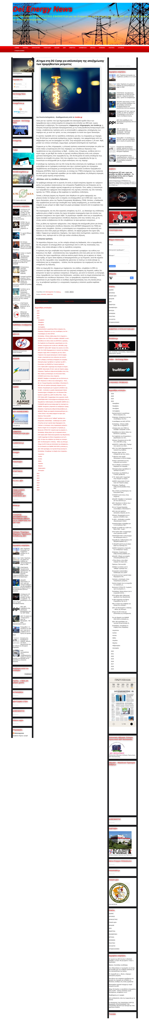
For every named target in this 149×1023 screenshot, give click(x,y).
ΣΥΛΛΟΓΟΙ (121, 47)
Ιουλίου (40, 456)
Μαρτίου (40, 466)
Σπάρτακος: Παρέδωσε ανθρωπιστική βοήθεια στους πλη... (53, 371)
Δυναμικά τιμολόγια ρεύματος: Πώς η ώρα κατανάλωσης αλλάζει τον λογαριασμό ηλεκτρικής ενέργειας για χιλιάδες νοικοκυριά (22, 281)
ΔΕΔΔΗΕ (56, 47)
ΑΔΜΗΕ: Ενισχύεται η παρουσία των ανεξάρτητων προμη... (53, 406)
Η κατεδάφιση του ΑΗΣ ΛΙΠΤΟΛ (46, 333)
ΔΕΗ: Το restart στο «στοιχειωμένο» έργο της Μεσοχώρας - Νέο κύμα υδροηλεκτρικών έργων (22, 620)
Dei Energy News (43, 9)
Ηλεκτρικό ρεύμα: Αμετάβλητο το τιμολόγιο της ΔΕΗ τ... (52, 362)
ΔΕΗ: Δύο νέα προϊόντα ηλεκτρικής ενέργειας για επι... (52, 385)
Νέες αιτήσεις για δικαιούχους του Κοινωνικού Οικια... (52, 373)
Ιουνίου (40, 459)
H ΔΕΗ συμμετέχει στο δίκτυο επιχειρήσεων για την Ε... (52, 437)
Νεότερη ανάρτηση (42, 301)
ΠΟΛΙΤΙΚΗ (111, 47)
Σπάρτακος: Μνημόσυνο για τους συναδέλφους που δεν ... (53, 331)
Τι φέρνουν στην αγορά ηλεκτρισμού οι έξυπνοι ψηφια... (52, 355)
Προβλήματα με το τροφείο (116, 995)
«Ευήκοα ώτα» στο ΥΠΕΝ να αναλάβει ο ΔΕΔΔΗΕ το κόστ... (54, 338)
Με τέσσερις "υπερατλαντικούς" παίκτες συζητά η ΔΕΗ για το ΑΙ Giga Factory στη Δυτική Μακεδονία (22, 246)
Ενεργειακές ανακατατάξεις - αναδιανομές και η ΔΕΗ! (52, 420)
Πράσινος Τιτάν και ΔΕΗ (44, 416)
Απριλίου (40, 463)
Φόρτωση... (16, 97)
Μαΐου (40, 461)
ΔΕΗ (64, 47)
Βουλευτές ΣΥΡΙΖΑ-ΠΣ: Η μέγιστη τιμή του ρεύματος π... (53, 430)
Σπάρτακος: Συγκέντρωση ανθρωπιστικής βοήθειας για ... (53, 409)
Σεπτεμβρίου (41, 327)
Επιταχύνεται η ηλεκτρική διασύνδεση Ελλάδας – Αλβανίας (24, 270)
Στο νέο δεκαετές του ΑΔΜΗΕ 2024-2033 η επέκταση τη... (53, 446)
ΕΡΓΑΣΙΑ (92, 47)
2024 (38, 315)
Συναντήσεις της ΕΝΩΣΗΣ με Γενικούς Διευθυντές (51, 364)
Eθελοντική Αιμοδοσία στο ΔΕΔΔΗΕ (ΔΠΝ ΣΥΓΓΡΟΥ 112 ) (24, 314)
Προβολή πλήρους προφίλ (20, 735)
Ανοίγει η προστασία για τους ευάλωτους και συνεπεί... (52, 357)
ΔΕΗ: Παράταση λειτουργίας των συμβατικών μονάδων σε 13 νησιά (25, 552)
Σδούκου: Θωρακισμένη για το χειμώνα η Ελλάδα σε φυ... (53, 387)
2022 (38, 473)
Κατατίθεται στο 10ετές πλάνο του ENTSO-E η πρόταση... (53, 340)
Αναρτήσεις (18, 84)
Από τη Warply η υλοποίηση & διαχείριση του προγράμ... (53, 359)
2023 (38, 318)
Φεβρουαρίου (42, 468)
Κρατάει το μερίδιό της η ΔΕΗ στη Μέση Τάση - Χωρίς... (52, 395)
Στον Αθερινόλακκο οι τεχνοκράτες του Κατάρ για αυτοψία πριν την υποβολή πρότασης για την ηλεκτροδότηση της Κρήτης (122, 969)
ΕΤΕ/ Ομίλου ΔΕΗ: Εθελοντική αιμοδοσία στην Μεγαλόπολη (54, 434)
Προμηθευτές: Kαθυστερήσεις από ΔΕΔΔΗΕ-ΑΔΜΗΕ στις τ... (54, 402)
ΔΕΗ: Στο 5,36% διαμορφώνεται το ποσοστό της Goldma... (53, 350)
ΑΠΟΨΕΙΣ (25, 47)
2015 (38, 490)
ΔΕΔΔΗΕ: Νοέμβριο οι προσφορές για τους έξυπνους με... (53, 378)
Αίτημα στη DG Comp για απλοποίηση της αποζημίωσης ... (53, 444)
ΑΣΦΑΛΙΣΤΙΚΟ (36, 47)
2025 (38, 313)
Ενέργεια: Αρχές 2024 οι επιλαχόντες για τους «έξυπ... (52, 352)
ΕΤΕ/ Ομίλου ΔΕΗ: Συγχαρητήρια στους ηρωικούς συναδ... (53, 397)
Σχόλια (16, 87)
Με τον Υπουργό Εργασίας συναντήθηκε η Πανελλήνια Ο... (53, 383)
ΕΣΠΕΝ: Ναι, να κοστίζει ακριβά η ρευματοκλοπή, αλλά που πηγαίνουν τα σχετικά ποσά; (21, 226)
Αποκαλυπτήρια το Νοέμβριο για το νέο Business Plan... (53, 392)
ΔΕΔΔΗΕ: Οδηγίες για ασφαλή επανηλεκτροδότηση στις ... (53, 411)
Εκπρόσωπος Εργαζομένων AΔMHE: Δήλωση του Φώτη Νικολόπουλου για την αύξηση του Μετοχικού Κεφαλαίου (22, 642)
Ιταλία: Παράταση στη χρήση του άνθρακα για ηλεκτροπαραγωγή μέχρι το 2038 (25, 561)
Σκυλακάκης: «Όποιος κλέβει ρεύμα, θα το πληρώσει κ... (53, 336)
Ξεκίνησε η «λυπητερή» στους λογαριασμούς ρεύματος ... (53, 425)
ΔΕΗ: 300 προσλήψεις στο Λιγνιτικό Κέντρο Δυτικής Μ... (52, 449)
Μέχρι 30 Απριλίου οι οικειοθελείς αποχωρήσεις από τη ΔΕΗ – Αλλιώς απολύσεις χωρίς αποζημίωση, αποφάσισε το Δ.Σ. (122, 990)
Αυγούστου (41, 454)
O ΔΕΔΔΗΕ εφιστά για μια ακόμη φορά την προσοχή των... (53, 404)
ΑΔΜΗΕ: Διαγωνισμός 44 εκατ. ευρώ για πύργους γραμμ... (53, 369)
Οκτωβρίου (41, 324)
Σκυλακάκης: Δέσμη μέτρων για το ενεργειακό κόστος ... (52, 432)
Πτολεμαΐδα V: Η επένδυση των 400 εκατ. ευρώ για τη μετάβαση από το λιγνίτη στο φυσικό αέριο (22, 631)
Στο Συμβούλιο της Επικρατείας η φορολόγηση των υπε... (53, 343)
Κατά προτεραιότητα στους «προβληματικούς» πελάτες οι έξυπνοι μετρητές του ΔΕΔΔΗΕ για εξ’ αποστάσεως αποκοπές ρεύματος (22, 656)
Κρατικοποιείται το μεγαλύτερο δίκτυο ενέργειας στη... (52, 329)
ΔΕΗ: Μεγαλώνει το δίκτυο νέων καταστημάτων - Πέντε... (53, 380)
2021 (38, 475)
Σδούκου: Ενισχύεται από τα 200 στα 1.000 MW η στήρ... (53, 345)
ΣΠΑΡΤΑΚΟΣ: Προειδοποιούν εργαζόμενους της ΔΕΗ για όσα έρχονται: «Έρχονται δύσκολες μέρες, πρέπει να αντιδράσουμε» (22, 572)
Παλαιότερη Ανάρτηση (97, 301)
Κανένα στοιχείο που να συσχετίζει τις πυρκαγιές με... (52, 427)
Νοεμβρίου (41, 322)
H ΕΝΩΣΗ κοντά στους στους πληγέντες (48, 376)
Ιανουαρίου (41, 470)
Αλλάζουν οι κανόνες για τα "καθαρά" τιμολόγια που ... (52, 418)
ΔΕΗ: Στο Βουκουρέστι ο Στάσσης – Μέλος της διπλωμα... (53, 441)
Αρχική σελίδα (69, 301)
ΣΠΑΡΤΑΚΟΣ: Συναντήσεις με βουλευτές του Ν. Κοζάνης (25, 305)
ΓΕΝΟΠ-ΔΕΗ (47, 47)
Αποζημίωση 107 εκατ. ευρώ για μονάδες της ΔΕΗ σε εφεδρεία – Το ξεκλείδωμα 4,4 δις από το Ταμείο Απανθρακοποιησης (22, 214)
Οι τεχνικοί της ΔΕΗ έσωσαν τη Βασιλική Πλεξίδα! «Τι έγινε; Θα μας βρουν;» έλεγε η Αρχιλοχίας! (121, 960)
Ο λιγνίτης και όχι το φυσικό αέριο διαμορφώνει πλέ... (52, 423)
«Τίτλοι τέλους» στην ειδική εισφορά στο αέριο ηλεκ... (52, 413)
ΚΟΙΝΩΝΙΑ (102, 47)
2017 (38, 485)
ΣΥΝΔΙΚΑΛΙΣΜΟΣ (19, 50)
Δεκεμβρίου (41, 320)
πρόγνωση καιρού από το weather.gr (122, 66)
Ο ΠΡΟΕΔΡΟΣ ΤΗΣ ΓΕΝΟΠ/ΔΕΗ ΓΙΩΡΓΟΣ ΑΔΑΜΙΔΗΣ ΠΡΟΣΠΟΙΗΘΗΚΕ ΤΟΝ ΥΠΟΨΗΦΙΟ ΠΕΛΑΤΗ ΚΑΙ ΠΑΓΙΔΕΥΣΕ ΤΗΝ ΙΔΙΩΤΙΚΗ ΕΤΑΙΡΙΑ (122, 1005)
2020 (38, 478)
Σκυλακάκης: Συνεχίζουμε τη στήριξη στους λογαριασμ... (53, 451)
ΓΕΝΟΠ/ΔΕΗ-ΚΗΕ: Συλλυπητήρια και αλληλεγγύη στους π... (54, 399)
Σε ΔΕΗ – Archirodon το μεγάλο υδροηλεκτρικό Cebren (52, 390)
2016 (38, 487)
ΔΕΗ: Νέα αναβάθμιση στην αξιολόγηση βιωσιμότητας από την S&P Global (25, 610)
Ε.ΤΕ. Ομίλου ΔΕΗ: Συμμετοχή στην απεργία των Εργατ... (53, 366)
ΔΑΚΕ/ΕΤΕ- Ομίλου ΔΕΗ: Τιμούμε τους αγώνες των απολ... (53, 348)
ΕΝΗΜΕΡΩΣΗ (83, 47)
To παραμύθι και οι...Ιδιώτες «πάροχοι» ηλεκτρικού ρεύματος (120, 974)
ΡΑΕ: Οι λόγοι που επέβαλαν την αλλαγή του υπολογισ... (53, 439)
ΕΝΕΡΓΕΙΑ (72, 47)
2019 (38, 480)
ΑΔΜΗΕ (17, 47)
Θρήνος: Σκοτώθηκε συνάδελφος (118, 965)
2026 (38, 311)
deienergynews (19, 733)
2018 (38, 483)
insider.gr (78, 117)
